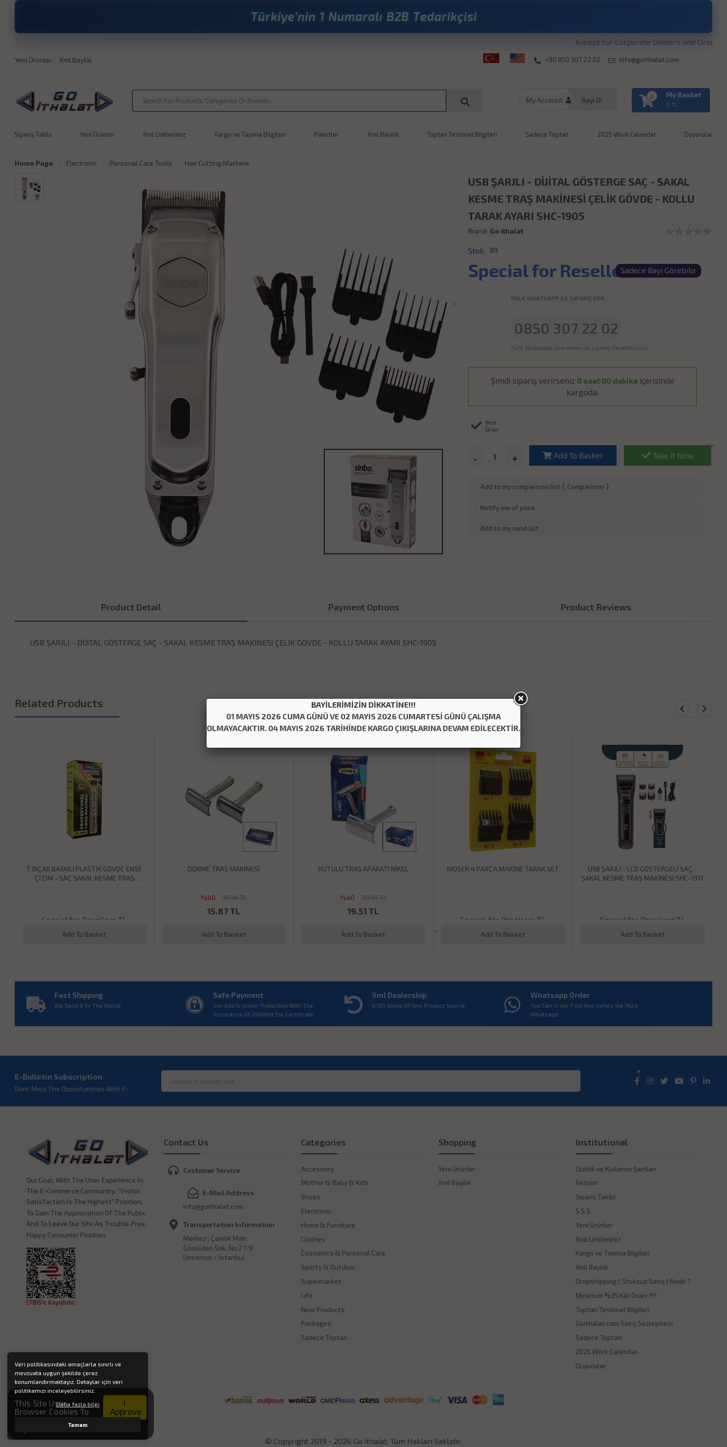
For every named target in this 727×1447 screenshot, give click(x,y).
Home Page (34, 163)
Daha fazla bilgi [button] (78, 1404)
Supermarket (321, 1281)
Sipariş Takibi (33, 134)
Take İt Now (668, 455)
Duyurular (698, 134)
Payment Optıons (363, 607)
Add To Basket (573, 455)
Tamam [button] (77, 1425)
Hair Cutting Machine (217, 163)
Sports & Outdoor (328, 1267)
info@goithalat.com (643, 59)
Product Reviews (596, 607)
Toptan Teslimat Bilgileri (462, 134)
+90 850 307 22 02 (567, 59)
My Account (544, 100)
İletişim (587, 1182)
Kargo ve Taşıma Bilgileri (250, 134)
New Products (323, 1309)
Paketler (326, 134)
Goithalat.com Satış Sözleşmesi (624, 1323)
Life (307, 1295)
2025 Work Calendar (626, 134)
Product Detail (131, 607)
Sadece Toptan (547, 134)
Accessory (317, 1169)
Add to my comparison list (520, 486)
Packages (316, 1323)
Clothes (313, 1239)
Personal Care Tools (141, 163)
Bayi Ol (592, 100)
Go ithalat (506, 231)
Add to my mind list (509, 528)
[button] (704, 707)
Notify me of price (507, 507)
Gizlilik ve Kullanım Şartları (616, 1169)
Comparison (585, 486)
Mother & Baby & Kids (335, 1182)
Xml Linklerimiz (164, 134)
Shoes (311, 1196)
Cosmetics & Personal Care (343, 1253)
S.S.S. (584, 1211)
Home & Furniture (328, 1225)
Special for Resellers (553, 270)
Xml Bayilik (75, 60)
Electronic (81, 163)
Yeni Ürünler (33, 60)
